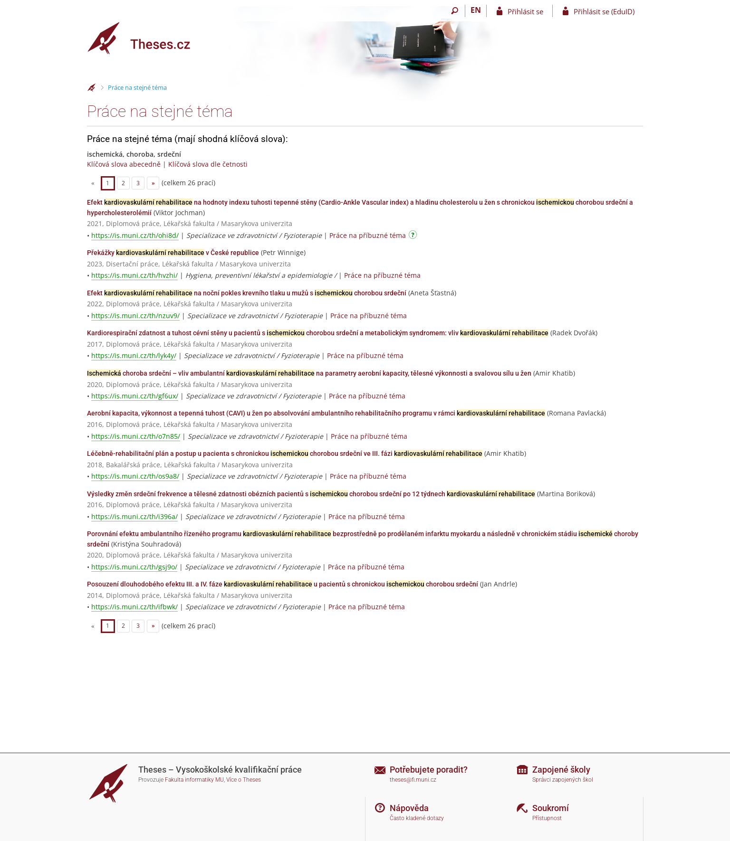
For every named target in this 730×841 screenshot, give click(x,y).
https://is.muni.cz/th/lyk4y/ (133, 355)
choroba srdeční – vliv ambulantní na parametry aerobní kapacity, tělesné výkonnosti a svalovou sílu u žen (309, 373)
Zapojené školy (561, 770)
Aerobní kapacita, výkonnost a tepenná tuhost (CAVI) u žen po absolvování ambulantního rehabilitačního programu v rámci (316, 413)
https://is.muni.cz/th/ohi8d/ (135, 235)
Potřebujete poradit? (429, 770)
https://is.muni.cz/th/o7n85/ (135, 436)
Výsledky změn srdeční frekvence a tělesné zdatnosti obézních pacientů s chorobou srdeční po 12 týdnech (311, 494)
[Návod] (414, 236)
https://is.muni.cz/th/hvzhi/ (134, 275)
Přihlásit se (525, 11)
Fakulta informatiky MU (194, 779)
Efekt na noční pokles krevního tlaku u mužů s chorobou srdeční (246, 293)
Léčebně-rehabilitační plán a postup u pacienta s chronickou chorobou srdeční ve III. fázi (284, 453)
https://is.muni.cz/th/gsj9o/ (134, 566)
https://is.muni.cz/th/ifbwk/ (134, 606)
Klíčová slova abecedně (124, 164)
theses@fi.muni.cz (413, 779)
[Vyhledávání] (454, 11)
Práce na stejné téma (137, 87)
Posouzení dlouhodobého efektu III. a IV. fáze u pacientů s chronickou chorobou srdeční (282, 584)
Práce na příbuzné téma (367, 235)
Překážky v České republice (173, 252)
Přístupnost (547, 818)
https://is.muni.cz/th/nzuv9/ (135, 315)
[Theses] (146, 38)
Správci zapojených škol (562, 779)
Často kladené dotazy (417, 818)
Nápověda (409, 808)
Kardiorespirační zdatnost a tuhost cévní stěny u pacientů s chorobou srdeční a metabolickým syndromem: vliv (317, 333)
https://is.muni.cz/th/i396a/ (134, 516)
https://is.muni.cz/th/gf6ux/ (134, 395)
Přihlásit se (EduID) (604, 11)
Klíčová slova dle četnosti (208, 164)
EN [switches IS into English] (476, 10)
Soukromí (550, 808)
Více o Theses (243, 779)
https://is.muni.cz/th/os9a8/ (135, 476)
